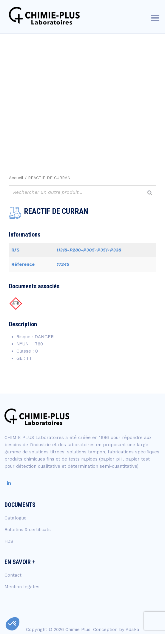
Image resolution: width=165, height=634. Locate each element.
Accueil (16, 177)
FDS (8, 541)
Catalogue (15, 518)
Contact (12, 575)
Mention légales (21, 586)
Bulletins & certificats (27, 529)
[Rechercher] (150, 193)
